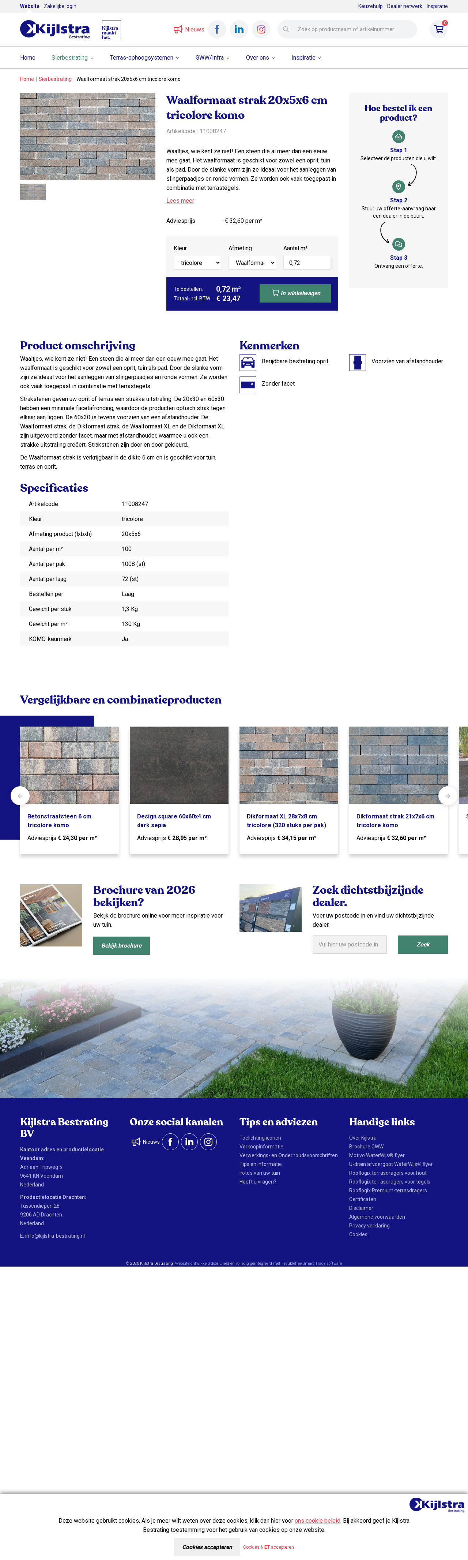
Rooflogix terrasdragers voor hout (388, 1173)
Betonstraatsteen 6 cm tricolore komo (59, 821)
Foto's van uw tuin (259, 1173)
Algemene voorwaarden (377, 1217)
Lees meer (180, 200)
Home (27, 57)
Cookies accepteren (207, 1547)
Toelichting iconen (260, 1138)
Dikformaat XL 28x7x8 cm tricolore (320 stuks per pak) (286, 821)
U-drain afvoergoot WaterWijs (391, 1164)
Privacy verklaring (369, 1226)
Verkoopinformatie (261, 1147)
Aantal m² (295, 248)
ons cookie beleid (317, 1520)
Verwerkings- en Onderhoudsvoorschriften (288, 1155)
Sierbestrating (70, 57)
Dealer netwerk (404, 6)
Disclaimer (361, 1208)
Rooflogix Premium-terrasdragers (388, 1190)
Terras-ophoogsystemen (141, 57)
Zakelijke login (60, 6)
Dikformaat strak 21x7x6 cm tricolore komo (395, 821)
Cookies (358, 1234)
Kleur (180, 248)
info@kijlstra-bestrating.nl (55, 1236)
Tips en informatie (260, 1164)
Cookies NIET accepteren (270, 1547)
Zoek (423, 944)
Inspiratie (437, 6)
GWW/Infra (210, 57)
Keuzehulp (370, 6)
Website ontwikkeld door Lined (202, 1263)
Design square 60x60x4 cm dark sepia (174, 821)
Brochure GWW (366, 1147)
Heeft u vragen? (257, 1182)
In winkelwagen (296, 292)
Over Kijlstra (363, 1138)
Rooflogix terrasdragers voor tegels (389, 1182)
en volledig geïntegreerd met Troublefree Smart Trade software (286, 1263)
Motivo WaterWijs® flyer (377, 1155)
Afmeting (240, 248)
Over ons (257, 57)
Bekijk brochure (123, 945)
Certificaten (362, 1199)
